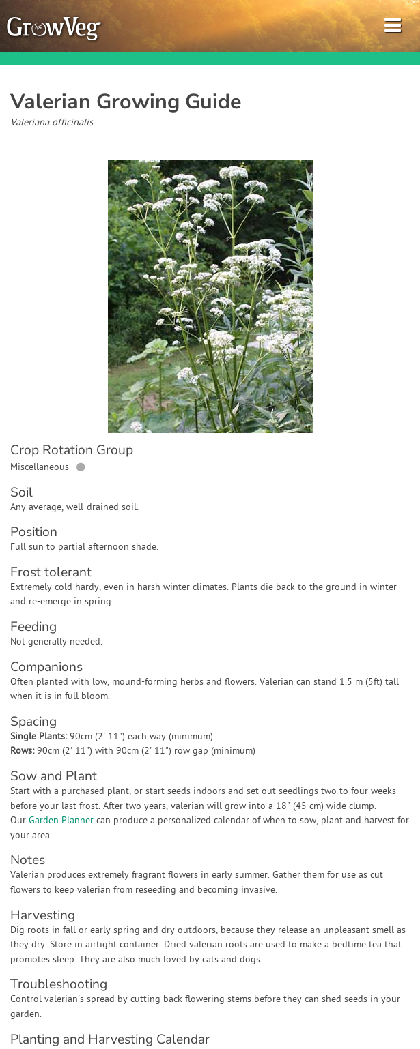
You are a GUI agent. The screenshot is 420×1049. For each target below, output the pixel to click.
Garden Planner (61, 820)
